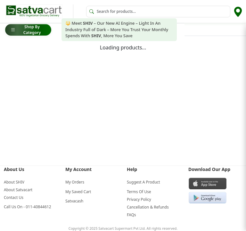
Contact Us (13, 197)
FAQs (131, 215)
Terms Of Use (139, 191)
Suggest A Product (143, 182)
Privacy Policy (139, 199)
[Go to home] (34, 11)
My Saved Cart (78, 191)
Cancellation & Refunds (148, 207)
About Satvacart (18, 190)
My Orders (74, 182)
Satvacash (74, 201)
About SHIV (14, 182)
